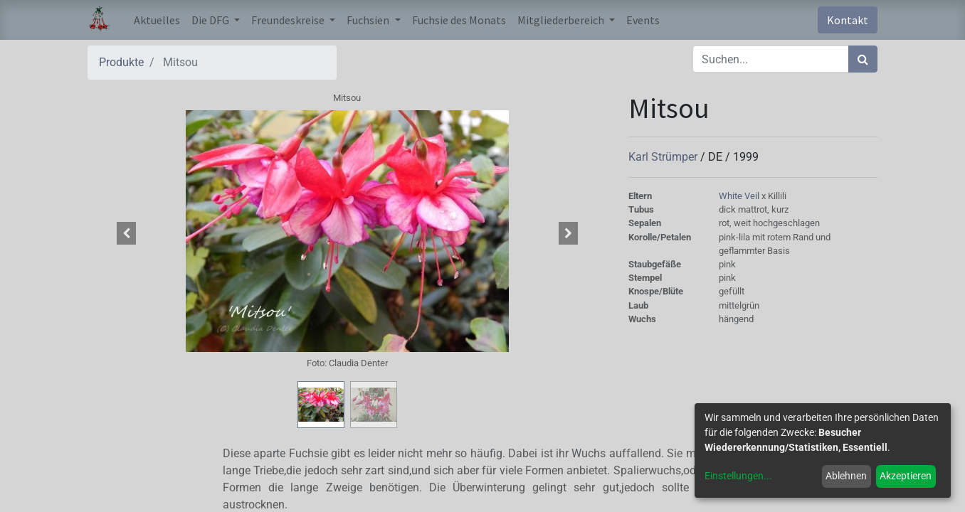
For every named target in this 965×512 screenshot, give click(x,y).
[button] (127, 233)
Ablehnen (846, 475)
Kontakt (847, 20)
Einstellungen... (738, 475)
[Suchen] (862, 59)
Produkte (121, 62)
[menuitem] (157, 20)
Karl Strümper (664, 157)
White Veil (740, 196)
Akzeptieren (906, 475)
